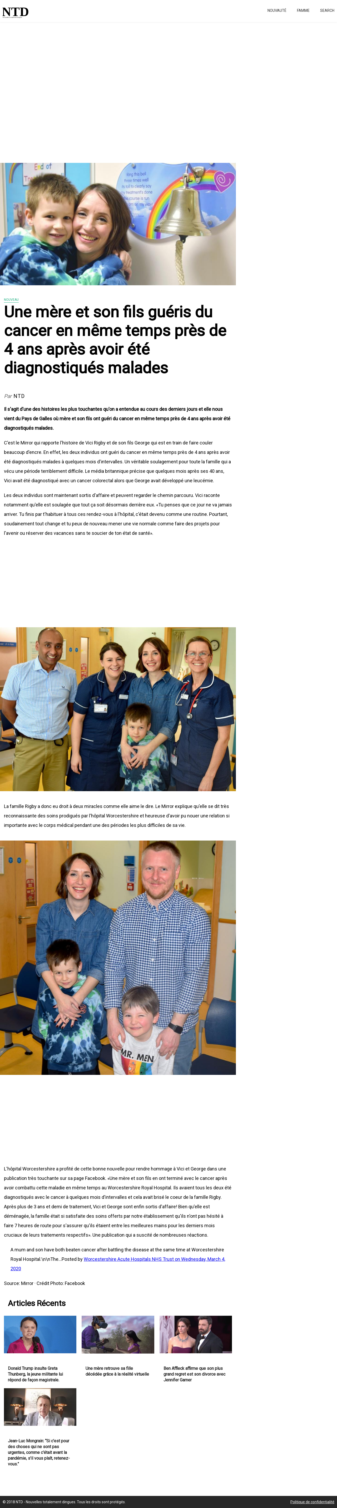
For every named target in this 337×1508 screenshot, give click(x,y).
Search (327, 10)
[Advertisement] (158, 89)
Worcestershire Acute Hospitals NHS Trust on (132, 1259)
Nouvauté (276, 10)
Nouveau (11, 300)
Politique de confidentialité (312, 1502)
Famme (303, 10)
